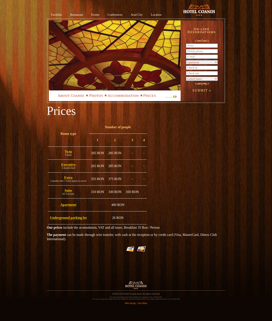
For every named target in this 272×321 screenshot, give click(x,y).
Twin (68, 151)
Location (156, 14)
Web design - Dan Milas (136, 303)
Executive (68, 164)
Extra (68, 177)
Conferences (115, 14)
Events (95, 14)
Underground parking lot (68, 218)
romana (170, 97)
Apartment (68, 205)
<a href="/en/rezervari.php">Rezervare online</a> (202, 60)
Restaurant (76, 14)
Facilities (56, 14)
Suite (68, 190)
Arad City (137, 14)
